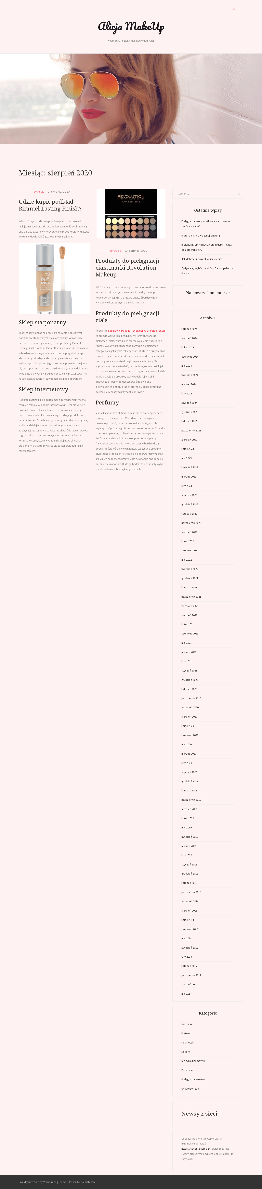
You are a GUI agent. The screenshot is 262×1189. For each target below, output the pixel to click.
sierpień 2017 (189, 984)
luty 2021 (186, 661)
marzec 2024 (188, 384)
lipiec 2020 (187, 726)
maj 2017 (186, 993)
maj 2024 (186, 365)
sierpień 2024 (189, 338)
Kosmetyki (187, 1042)
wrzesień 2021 (190, 606)
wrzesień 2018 (190, 901)
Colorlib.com (88, 1182)
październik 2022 (191, 523)
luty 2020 (186, 763)
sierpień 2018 (189, 910)
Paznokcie (187, 1070)
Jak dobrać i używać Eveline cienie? (202, 259)
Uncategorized (190, 1088)
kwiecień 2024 (189, 375)
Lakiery (185, 1052)
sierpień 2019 (189, 809)
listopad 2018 (189, 883)
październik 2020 (191, 698)
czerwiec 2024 (189, 356)
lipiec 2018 (187, 920)
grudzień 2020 (189, 680)
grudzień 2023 (189, 412)
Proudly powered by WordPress (38, 1182)
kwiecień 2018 (189, 947)
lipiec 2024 (187, 347)
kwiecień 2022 (189, 569)
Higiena (185, 1033)
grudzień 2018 (189, 873)
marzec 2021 (188, 652)
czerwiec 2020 (189, 735)
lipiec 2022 (187, 541)
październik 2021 (191, 596)
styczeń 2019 (189, 864)
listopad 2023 (189, 421)
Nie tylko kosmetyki (193, 1061)
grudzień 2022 (189, 504)
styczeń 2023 (189, 495)
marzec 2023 (188, 476)
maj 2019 (186, 827)
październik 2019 (191, 799)
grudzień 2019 (189, 781)
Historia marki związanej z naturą (200, 235)
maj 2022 (186, 559)
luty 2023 (186, 486)
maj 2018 (186, 938)
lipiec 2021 (187, 624)
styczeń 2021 (189, 670)
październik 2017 (191, 975)
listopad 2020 (189, 689)
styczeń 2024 (189, 402)
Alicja (40, 191)
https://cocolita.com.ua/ (195, 1148)
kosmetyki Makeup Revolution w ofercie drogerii (136, 330)
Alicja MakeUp (131, 26)
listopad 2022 (189, 513)
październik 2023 (191, 430)
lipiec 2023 (187, 449)
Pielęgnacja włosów (193, 1079)
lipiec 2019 (187, 818)
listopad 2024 (189, 329)
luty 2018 (186, 956)
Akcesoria (187, 1024)
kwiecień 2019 (189, 836)
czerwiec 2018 (189, 929)
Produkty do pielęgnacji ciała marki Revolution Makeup (127, 268)
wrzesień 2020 (190, 707)
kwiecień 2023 (189, 467)
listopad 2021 (189, 587)
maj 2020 (186, 744)
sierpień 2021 (189, 615)
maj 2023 (186, 458)
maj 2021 (186, 643)
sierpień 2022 (189, 532)
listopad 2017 (189, 966)
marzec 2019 (188, 846)
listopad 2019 (189, 790)
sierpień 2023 (189, 439)
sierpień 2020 (189, 716)
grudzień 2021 (189, 578)
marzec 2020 (188, 753)
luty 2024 (186, 393)
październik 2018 (191, 892)
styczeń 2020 (189, 772)
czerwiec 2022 (189, 550)
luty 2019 (186, 855)
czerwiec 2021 (189, 633)
